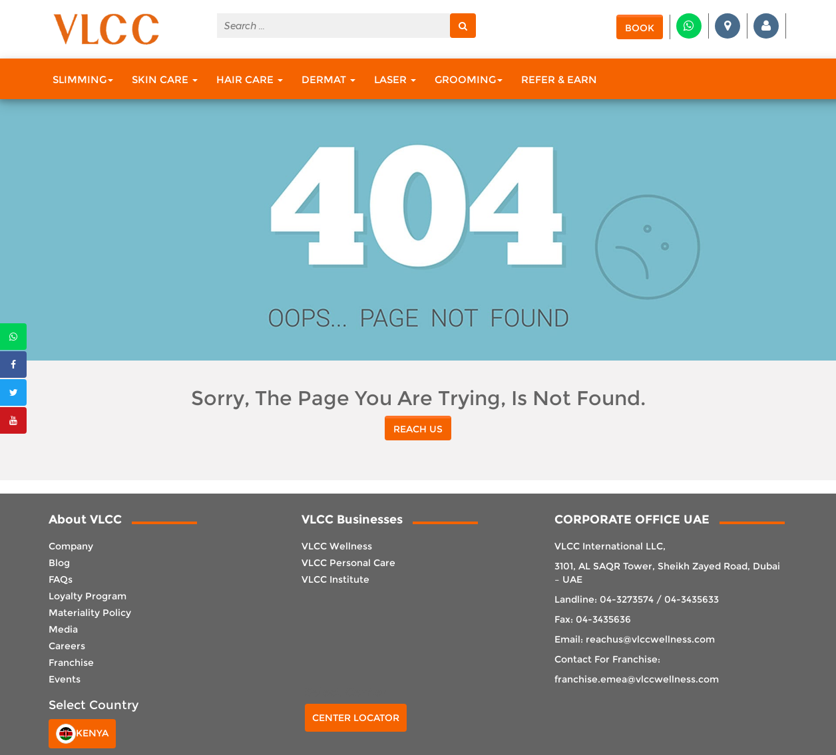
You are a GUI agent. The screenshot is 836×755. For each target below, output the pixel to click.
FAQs (61, 579)
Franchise (71, 663)
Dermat (328, 79)
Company (71, 546)
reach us (418, 429)
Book (639, 28)
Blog (59, 563)
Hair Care (249, 79)
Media (63, 629)
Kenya (82, 734)
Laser (395, 79)
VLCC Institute (335, 579)
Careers (67, 646)
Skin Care (165, 79)
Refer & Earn (559, 79)
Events (65, 679)
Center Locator (355, 718)
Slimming (83, 79)
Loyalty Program (87, 596)
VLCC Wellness (337, 546)
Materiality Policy (90, 613)
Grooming (469, 79)
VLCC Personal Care (348, 563)
